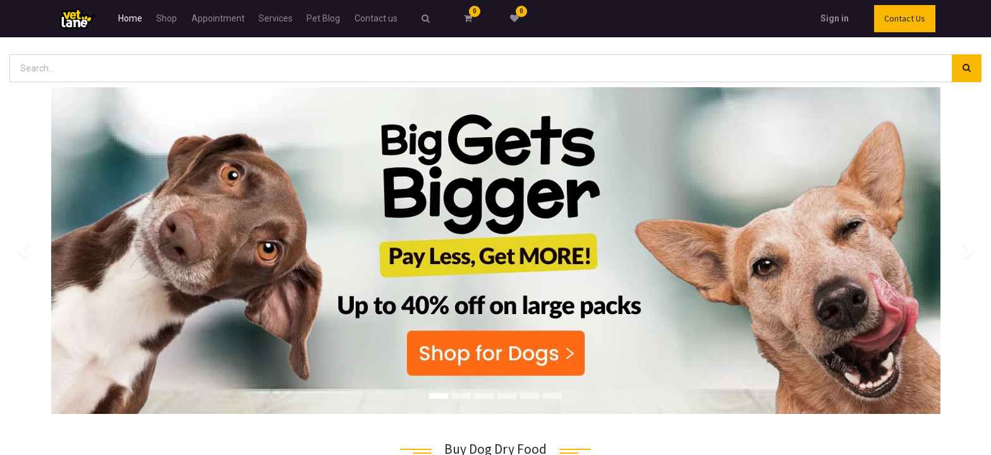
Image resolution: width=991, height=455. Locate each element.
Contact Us (904, 18)
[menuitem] (130, 18)
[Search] (967, 68)
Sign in (834, 18)
